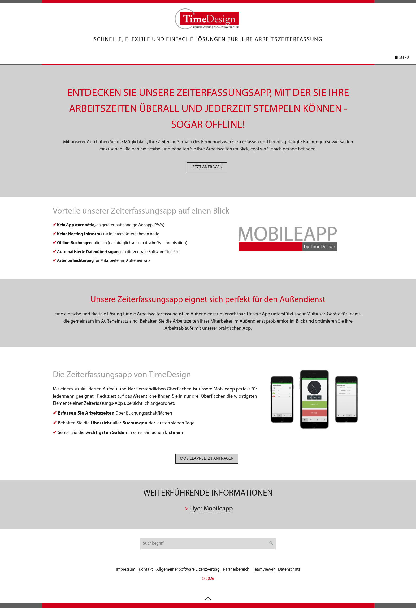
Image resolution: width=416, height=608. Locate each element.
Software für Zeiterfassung (112, 57)
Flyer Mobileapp (211, 509)
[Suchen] (271, 543)
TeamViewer (264, 569)
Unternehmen (315, 57)
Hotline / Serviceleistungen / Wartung (248, 57)
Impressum (125, 569)
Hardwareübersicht (175, 57)
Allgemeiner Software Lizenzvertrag (188, 569)
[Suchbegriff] (208, 543)
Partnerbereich (236, 569)
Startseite (61, 57)
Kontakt (353, 57)
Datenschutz (289, 569)
